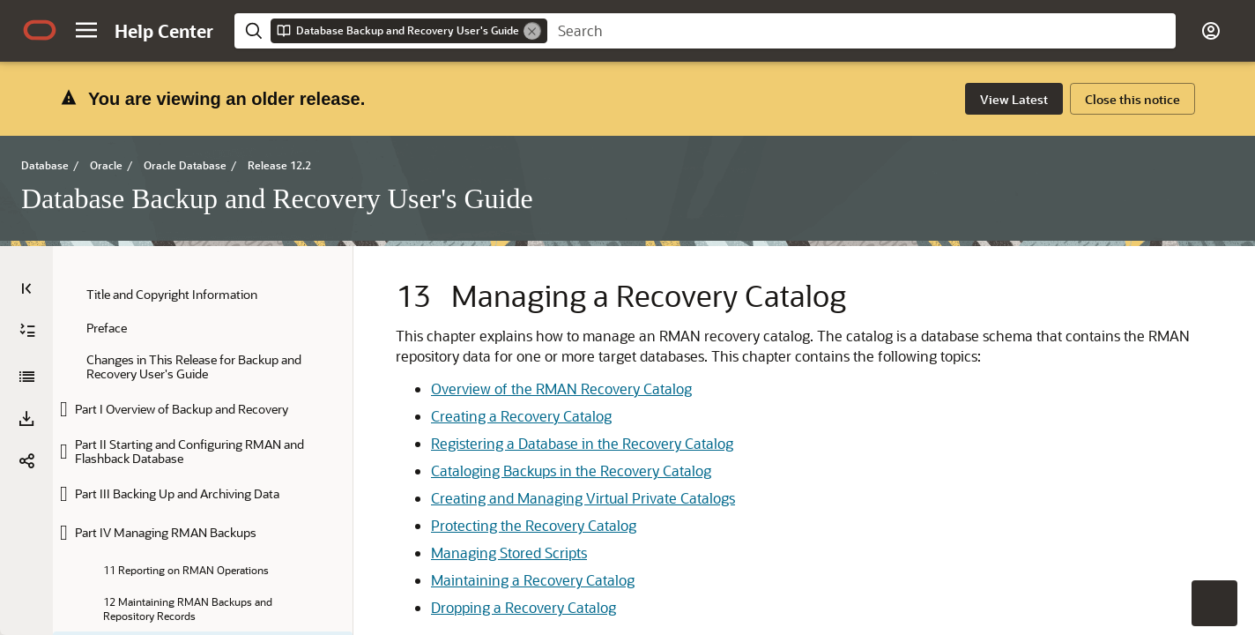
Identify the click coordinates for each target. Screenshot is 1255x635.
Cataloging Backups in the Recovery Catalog (571, 416)
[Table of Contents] (26, 214)
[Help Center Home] (164, 30)
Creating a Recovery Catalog (521, 362)
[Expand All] (27, 257)
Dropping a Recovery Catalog (523, 553)
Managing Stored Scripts (509, 498)
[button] (86, 30)
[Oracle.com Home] (39, 30)
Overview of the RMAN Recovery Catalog (561, 334)
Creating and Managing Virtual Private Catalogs (583, 444)
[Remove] (532, 31)
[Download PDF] (26, 345)
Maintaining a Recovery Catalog (533, 526)
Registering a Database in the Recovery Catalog (582, 389)
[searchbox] (861, 31)
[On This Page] (1228, 214)
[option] (1128, 245)
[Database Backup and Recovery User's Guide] (26, 302)
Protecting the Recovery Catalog (533, 471)
